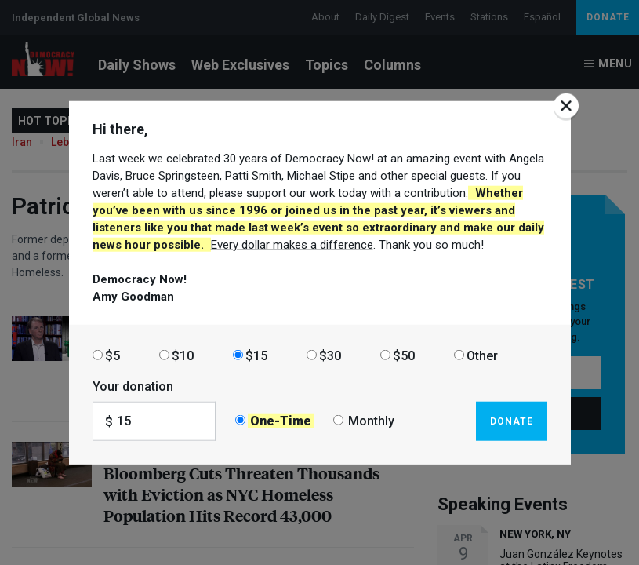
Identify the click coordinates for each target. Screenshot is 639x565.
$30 (330, 355)
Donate (511, 420)
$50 (404, 355)
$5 (112, 355)
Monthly (371, 421)
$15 (256, 355)
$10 (183, 355)
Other (482, 355)
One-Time (280, 421)
